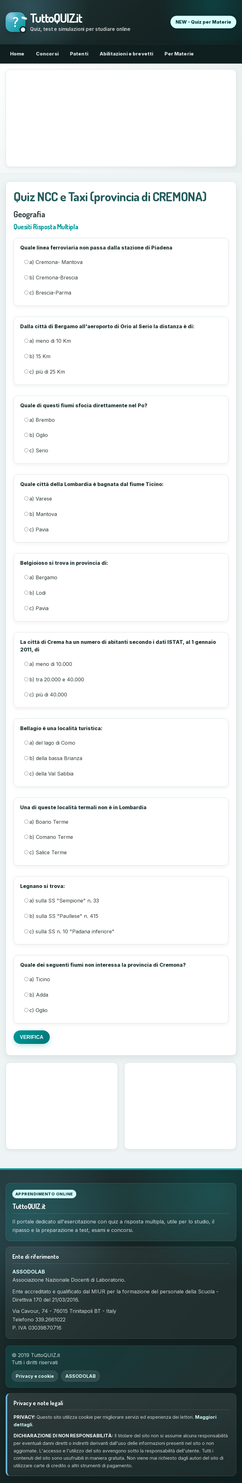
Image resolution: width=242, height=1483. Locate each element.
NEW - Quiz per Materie (203, 22)
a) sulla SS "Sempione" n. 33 (61, 900)
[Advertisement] (121, 118)
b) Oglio (36, 435)
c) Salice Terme (45, 852)
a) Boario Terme (46, 822)
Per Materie (179, 54)
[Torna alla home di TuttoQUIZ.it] (68, 22)
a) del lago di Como (49, 743)
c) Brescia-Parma (47, 292)
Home (17, 54)
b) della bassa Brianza (53, 758)
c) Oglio (36, 1010)
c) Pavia (36, 529)
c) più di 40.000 (45, 694)
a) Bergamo (40, 577)
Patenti (79, 54)
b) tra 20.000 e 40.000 (54, 679)
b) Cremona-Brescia (51, 277)
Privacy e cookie (35, 1376)
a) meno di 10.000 (48, 664)
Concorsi (47, 54)
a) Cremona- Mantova (53, 262)
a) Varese (38, 498)
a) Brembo (39, 420)
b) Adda (36, 995)
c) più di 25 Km (44, 372)
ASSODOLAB (28, 1271)
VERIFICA (31, 1037)
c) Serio (36, 450)
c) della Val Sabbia (48, 773)
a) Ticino (37, 979)
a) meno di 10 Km (47, 341)
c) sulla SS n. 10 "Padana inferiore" (69, 931)
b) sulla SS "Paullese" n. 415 (61, 916)
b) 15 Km (37, 356)
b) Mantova (40, 514)
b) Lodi (35, 593)
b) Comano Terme (48, 837)
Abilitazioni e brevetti (126, 54)
